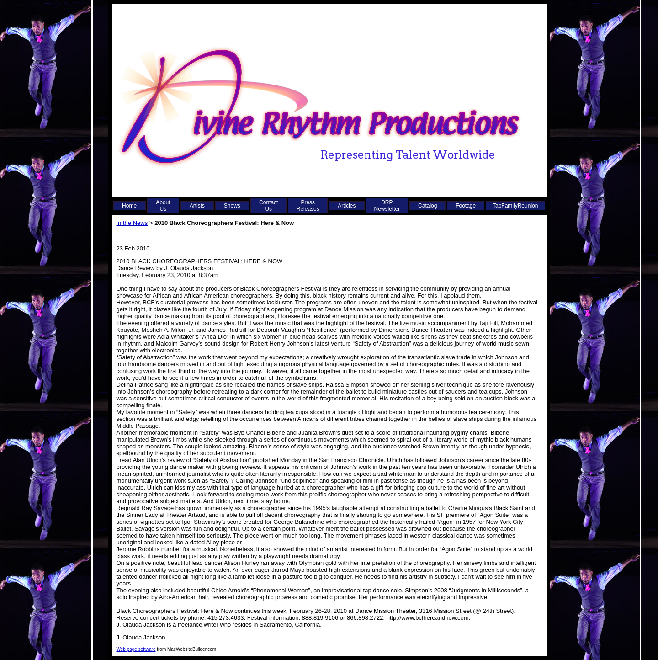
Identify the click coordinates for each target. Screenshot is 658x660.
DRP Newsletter (387, 205)
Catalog (427, 205)
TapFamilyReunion (515, 205)
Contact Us (268, 205)
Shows (232, 205)
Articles (347, 205)
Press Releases (308, 205)
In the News (132, 222)
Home (129, 205)
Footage (466, 205)
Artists (197, 205)
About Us (163, 205)
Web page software (136, 649)
